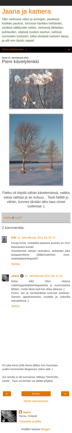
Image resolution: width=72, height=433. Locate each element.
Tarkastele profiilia (30, 421)
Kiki (13, 237)
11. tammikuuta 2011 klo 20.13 (36, 237)
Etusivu (36, 393)
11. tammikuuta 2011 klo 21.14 (44, 275)
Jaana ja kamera (26, 11)
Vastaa (15, 263)
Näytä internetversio (36, 401)
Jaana (15, 275)
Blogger (45, 429)
